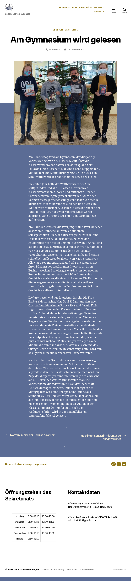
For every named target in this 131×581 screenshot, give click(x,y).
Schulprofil (84, 9)
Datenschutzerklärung (19, 468)
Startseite (71, 34)
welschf (56, 54)
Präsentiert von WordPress (82, 573)
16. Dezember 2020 (76, 54)
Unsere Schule (66, 9)
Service (98, 9)
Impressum (43, 468)
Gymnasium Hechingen (27, 573)
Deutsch (58, 34)
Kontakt (98, 13)
